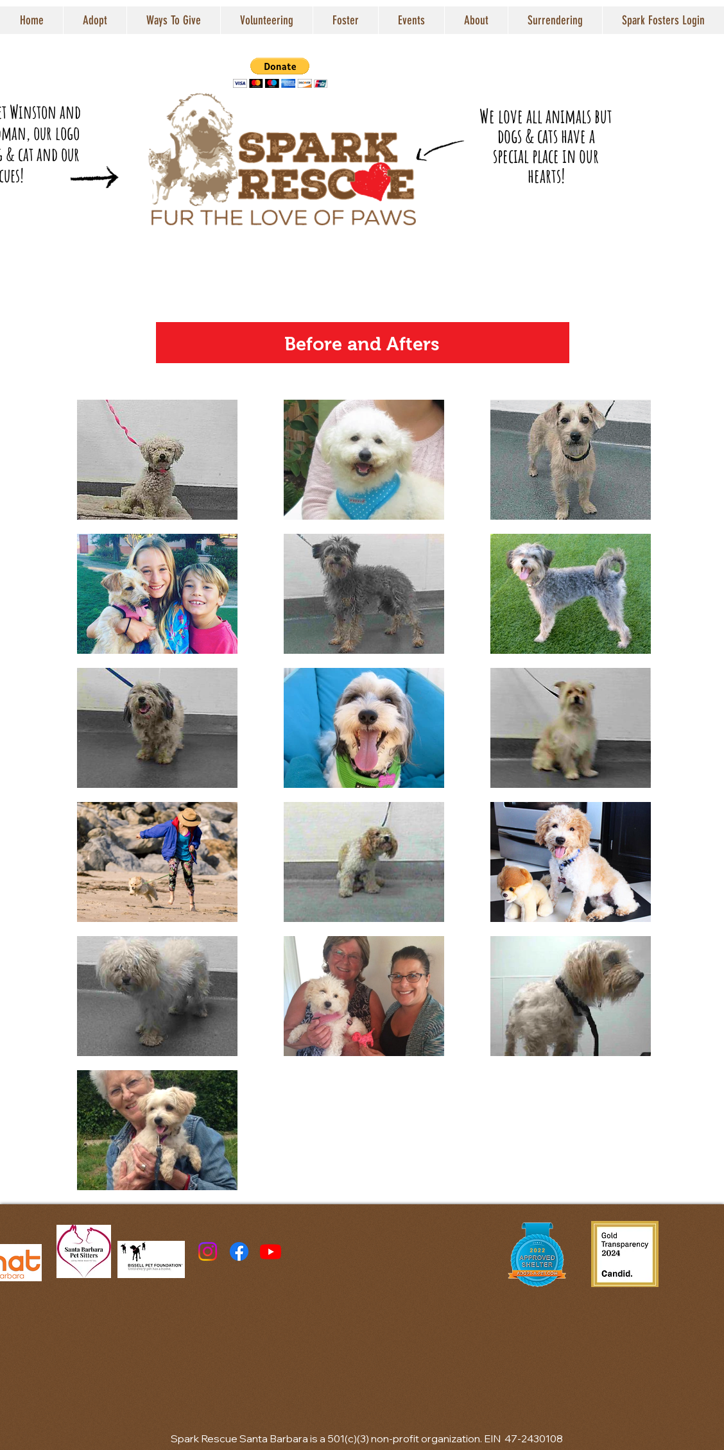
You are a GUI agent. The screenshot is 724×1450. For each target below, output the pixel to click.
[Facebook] (239, 1251)
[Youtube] (270, 1251)
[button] (94, 20)
